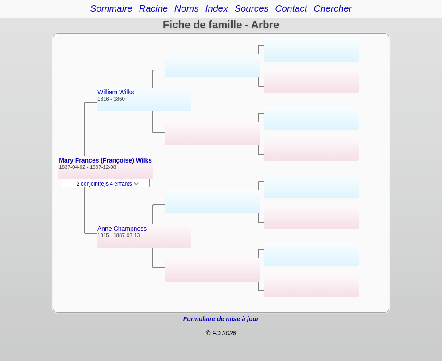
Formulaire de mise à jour (221, 318)
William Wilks (115, 92)
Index (216, 8)
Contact (291, 8)
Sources (251, 8)
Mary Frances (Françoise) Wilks (105, 160)
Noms (186, 8)
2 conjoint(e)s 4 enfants (108, 184)
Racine (153, 8)
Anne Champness (122, 228)
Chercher (333, 8)
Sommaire (111, 8)
